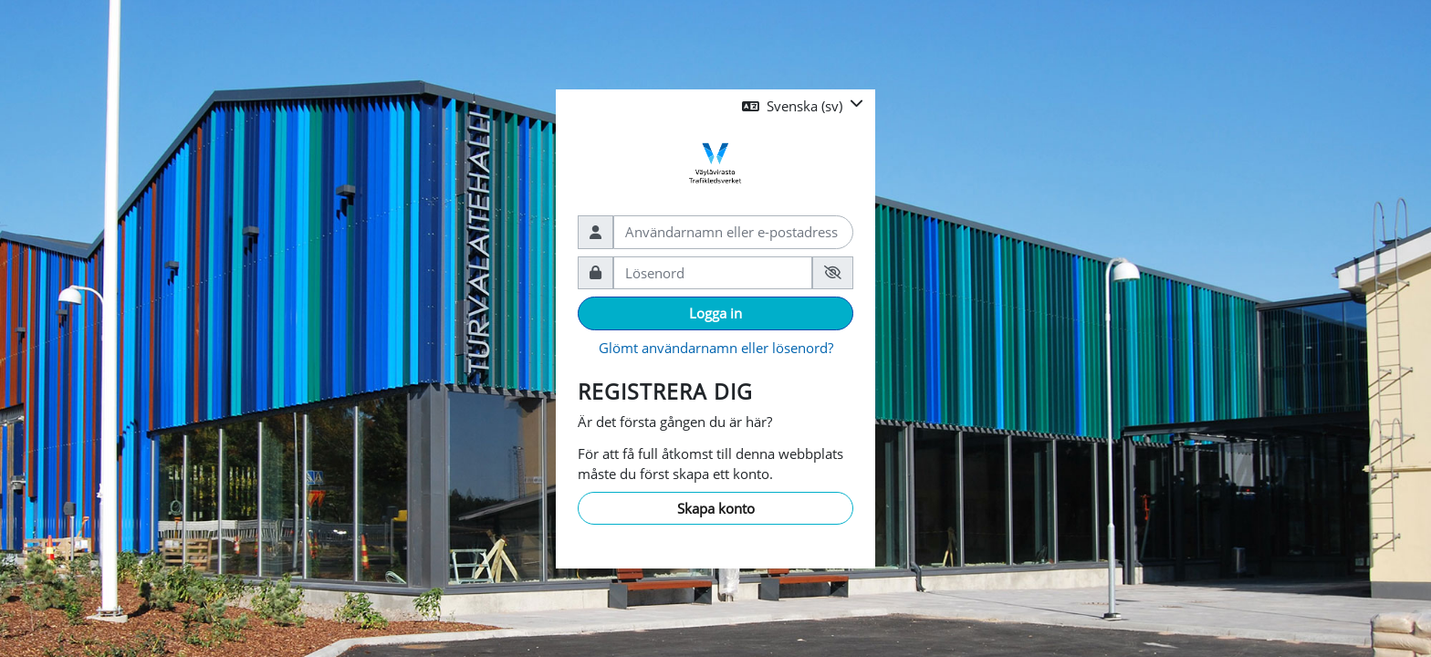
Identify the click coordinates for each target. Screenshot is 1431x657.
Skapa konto (716, 508)
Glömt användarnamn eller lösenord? (716, 348)
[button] (802, 106)
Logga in (715, 313)
